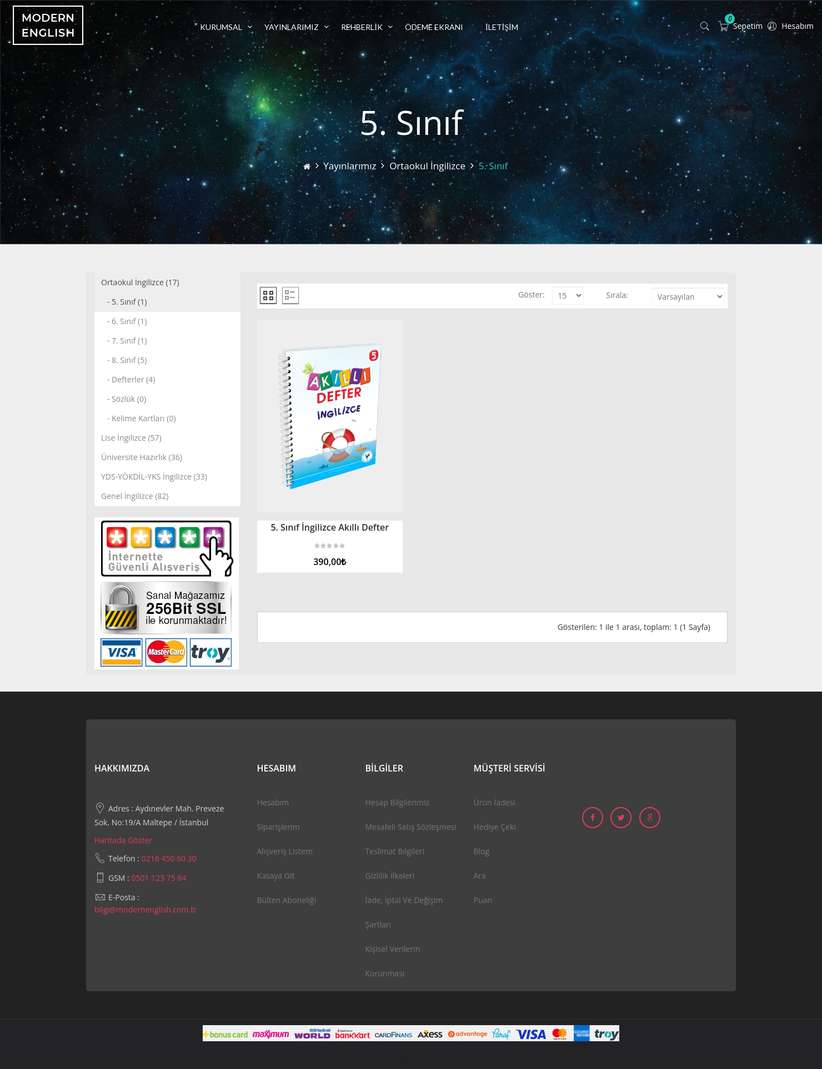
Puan (483, 900)
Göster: (531, 294)
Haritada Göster (123, 840)
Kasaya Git (276, 875)
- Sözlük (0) (123, 399)
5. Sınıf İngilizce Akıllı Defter (329, 527)
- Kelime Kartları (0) (138, 418)
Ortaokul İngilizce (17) (140, 282)
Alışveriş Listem (285, 851)
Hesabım (273, 802)
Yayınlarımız (349, 165)
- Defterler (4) (128, 379)
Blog (482, 851)
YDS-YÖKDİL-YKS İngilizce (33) (154, 476)
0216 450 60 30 (169, 858)
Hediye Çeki (495, 826)
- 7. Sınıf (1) (124, 340)
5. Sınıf (493, 165)
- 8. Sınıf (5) (124, 360)
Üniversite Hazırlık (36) (141, 457)
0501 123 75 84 (158, 878)
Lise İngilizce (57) (131, 437)
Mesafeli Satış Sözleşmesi (411, 826)
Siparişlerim (278, 826)
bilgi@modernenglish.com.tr (145, 909)
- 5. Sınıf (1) (124, 301)
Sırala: (617, 295)
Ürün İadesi (494, 802)
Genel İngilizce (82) (134, 496)
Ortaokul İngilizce (427, 165)
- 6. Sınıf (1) (124, 321)
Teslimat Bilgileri (395, 851)
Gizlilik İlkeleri (390, 875)
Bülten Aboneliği (287, 900)
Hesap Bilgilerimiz (397, 802)
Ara (480, 875)
